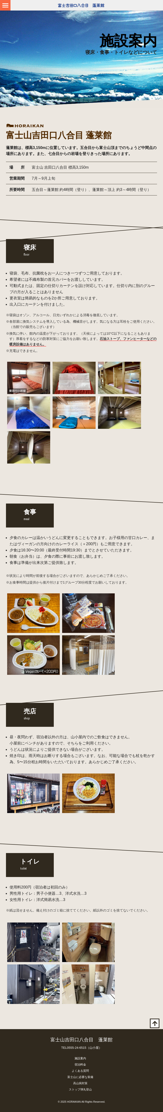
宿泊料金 (80, 1064)
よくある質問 (80, 1070)
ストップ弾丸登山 (80, 1089)
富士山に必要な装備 (80, 1077)
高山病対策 (80, 1083)
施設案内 (80, 1058)
